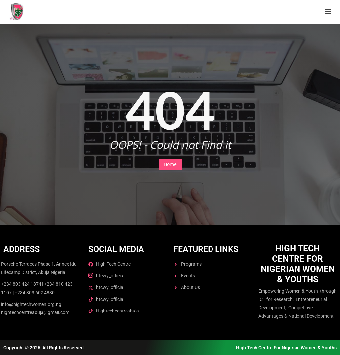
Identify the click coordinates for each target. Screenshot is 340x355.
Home (170, 164)
